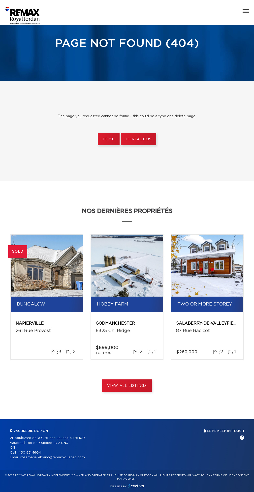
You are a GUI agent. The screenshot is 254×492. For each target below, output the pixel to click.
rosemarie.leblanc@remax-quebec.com (52, 457)
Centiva (136, 486)
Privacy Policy (199, 475)
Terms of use (223, 475)
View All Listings (127, 386)
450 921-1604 (29, 452)
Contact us (138, 139)
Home (109, 139)
